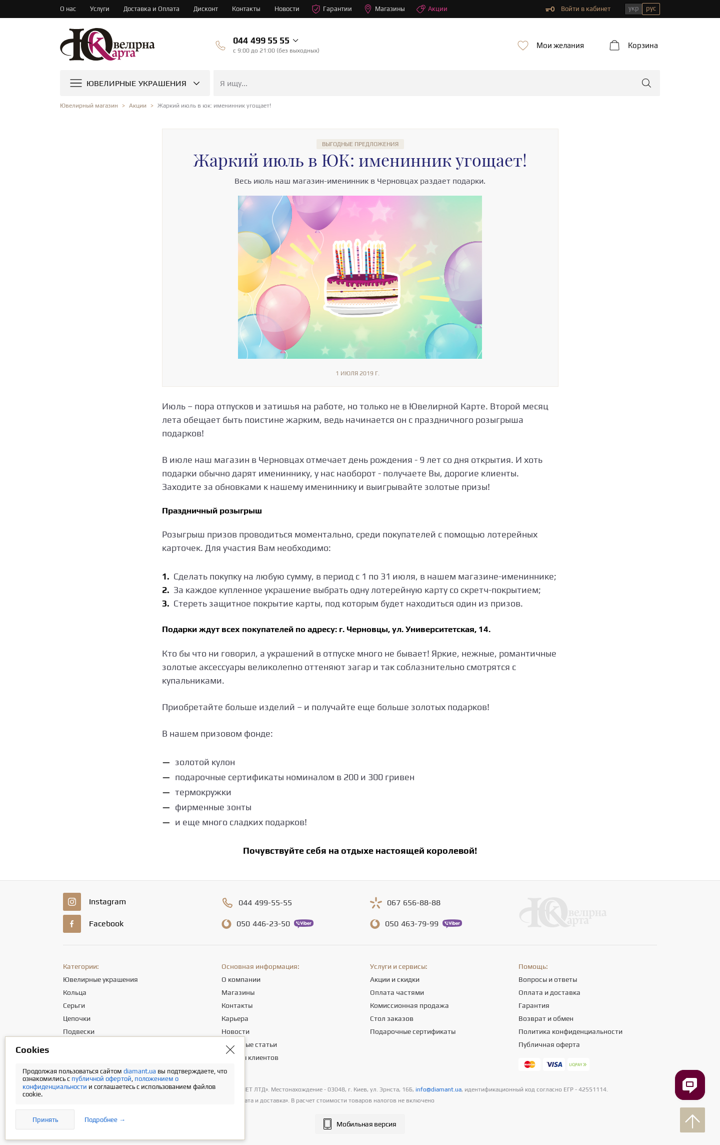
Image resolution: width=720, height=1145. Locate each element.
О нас (68, 9)
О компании (241, 979)
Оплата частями (397, 992)
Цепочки (76, 1018)
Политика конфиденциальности (570, 1031)
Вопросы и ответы (547, 979)
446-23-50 (263, 924)
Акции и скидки (395, 979)
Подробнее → (105, 1119)
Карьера (235, 1018)
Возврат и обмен (546, 1018)
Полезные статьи (249, 1044)
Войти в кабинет (578, 9)
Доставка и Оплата (152, 9)
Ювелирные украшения (100, 979)
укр (633, 8)
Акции (432, 9)
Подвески (78, 1031)
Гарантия (534, 1005)
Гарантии (332, 9)
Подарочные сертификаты (413, 1031)
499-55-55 (265, 903)
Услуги (100, 9)
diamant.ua (141, 1071)
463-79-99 (411, 924)
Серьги (74, 1005)
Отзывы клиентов (250, 1057)
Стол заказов (392, 1018)
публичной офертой (102, 1078)
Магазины (385, 9)
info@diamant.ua (439, 1089)
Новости (287, 9)
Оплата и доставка (549, 992)
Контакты (246, 9)
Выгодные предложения (360, 144)
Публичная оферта (549, 1044)
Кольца (74, 992)
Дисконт (206, 9)
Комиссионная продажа (409, 1005)
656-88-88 (413, 903)
